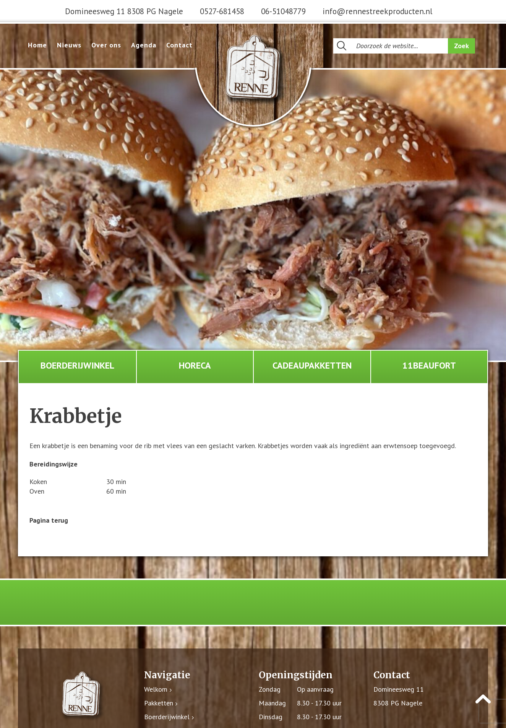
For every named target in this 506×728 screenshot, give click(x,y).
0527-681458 (222, 11)
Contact (179, 45)
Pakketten (158, 703)
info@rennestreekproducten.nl (377, 11)
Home (37, 45)
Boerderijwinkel (77, 366)
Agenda (143, 45)
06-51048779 (283, 11)
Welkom (155, 690)
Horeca (195, 366)
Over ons (106, 45)
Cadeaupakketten (312, 366)
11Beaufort (429, 366)
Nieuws (69, 45)
